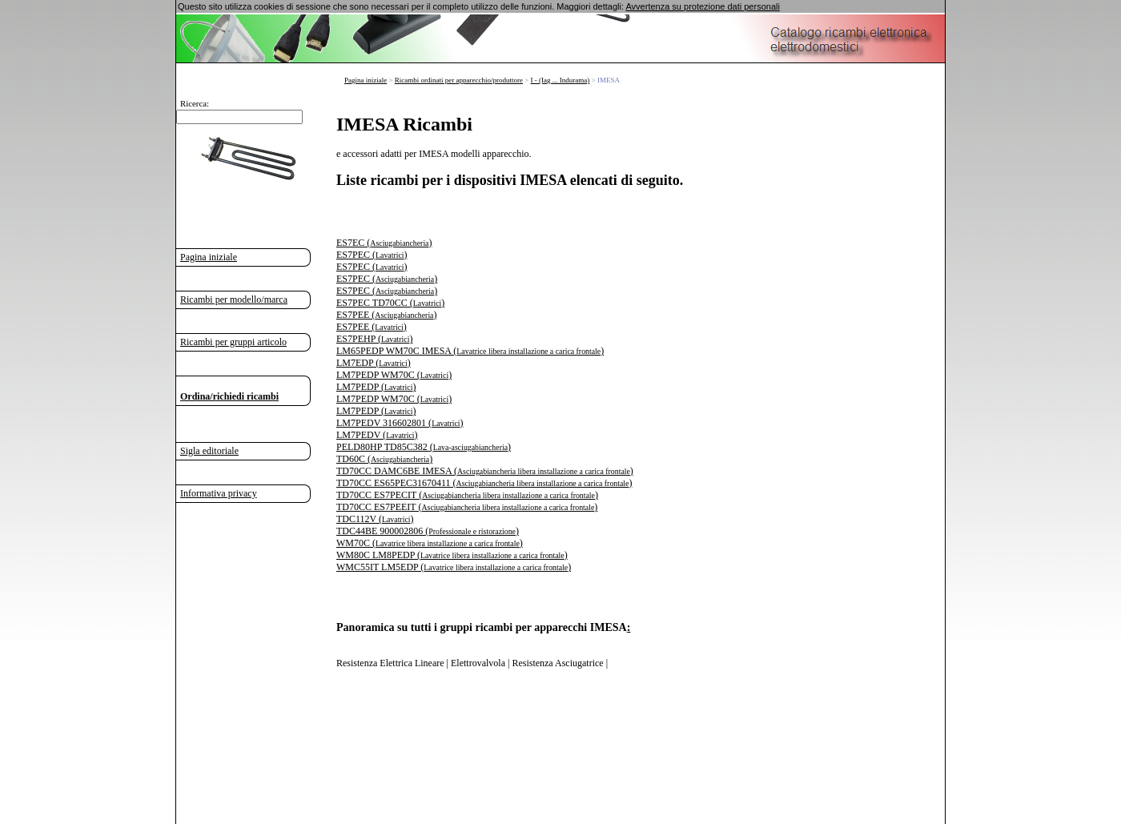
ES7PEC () (371, 254)
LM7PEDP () (376, 386)
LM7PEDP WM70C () (394, 374)
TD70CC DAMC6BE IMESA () (484, 470)
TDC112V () (374, 519)
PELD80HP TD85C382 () (423, 446)
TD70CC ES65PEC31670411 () (484, 482)
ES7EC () (384, 242)
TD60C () (384, 458)
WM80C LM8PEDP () (452, 555)
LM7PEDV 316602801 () (400, 422)
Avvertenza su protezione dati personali (702, 6)
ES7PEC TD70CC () (390, 302)
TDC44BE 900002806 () (427, 531)
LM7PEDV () (377, 434)
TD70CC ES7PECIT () (467, 494)
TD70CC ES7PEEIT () (466, 506)
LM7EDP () (373, 362)
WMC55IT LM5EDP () (453, 567)
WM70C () (429, 543)
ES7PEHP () (374, 338)
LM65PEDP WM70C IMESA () (470, 350)
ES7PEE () (386, 314)
